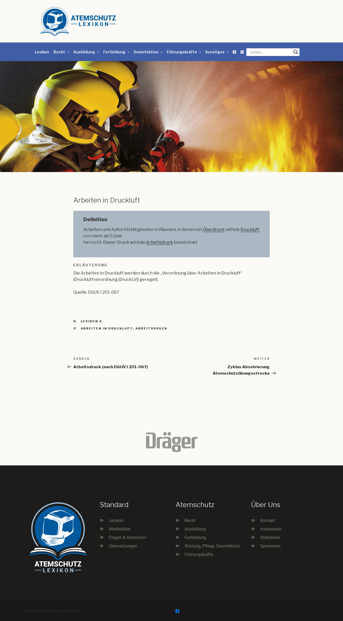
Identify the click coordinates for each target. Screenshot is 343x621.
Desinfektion (149, 52)
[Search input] (270, 52)
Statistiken (270, 537)
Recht (62, 52)
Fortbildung (117, 52)
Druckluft (250, 229)
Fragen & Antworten (127, 537)
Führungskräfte (184, 52)
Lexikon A (91, 321)
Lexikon (42, 52)
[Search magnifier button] (295, 52)
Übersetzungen (123, 546)
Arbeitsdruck (159, 242)
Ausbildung (86, 52)
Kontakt (267, 520)
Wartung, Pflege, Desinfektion (212, 546)
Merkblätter (120, 529)
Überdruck (214, 229)
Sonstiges (217, 52)
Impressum (271, 529)
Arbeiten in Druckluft (107, 328)
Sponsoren (270, 546)
